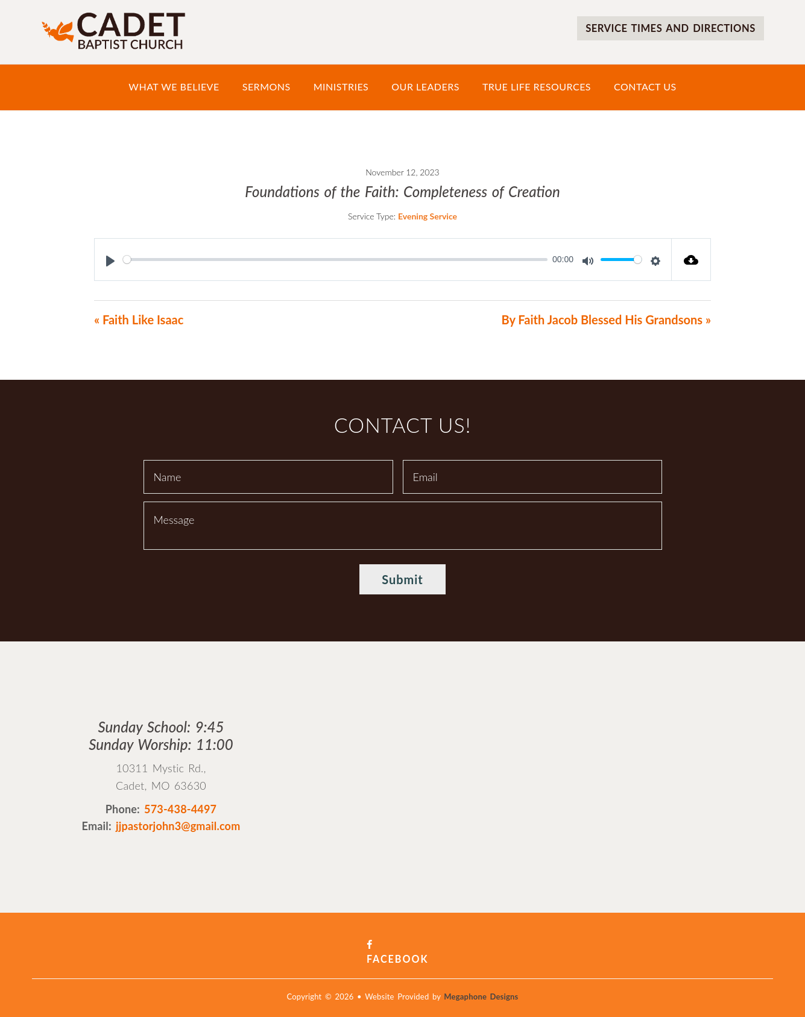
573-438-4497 (180, 809)
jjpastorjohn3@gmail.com (178, 826)
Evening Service (427, 216)
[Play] (110, 261)
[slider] (335, 259)
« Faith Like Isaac (138, 319)
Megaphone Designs (481, 982)
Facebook (402, 945)
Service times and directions (663, 27)
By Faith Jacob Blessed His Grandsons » (606, 319)
